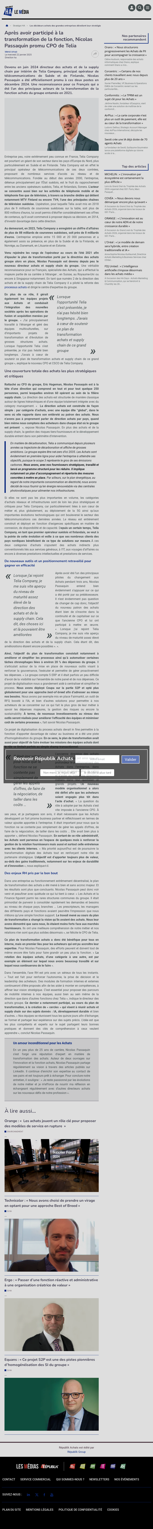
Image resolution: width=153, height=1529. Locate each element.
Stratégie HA (19, 25)
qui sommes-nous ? (70, 1479)
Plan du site (11, 1509)
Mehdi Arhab (11, 52)
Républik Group (76, 1451)
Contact (8, 1479)
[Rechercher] (139, 7)
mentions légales (39, 1509)
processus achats (15, 287)
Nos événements (126, 1479)
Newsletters (99, 1479)
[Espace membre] (131, 7)
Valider (126, 328)
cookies (113, 1509)
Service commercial (35, 1479)
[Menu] (147, 7)
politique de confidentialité (80, 1509)
